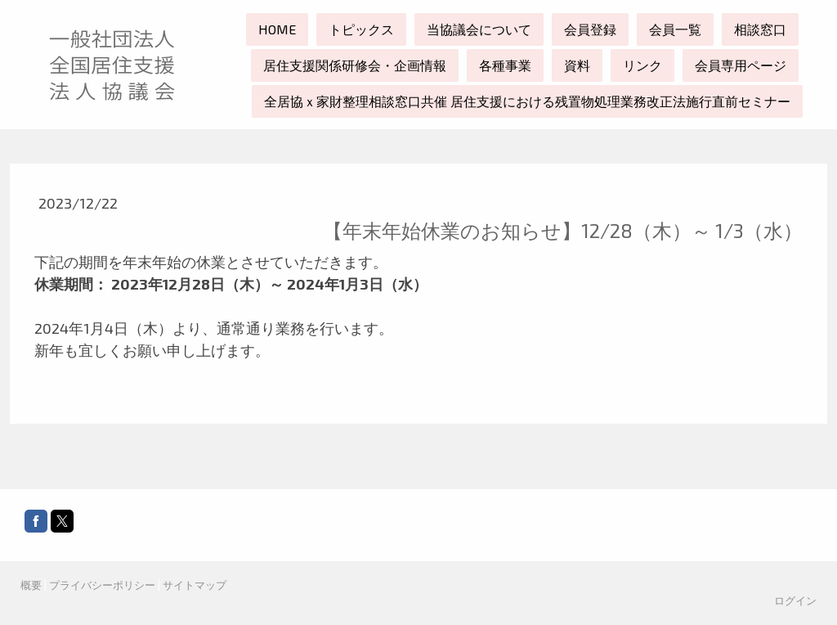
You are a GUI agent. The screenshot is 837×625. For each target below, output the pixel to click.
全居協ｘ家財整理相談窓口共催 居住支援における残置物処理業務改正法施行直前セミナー (527, 101)
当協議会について (479, 29)
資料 (577, 65)
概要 (31, 584)
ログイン (795, 600)
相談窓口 (760, 29)
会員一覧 (675, 29)
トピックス (361, 29)
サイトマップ (194, 584)
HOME (277, 29)
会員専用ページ (740, 65)
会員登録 (590, 29)
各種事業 (505, 65)
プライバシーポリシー (102, 584)
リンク (642, 65)
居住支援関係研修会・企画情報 (354, 65)
